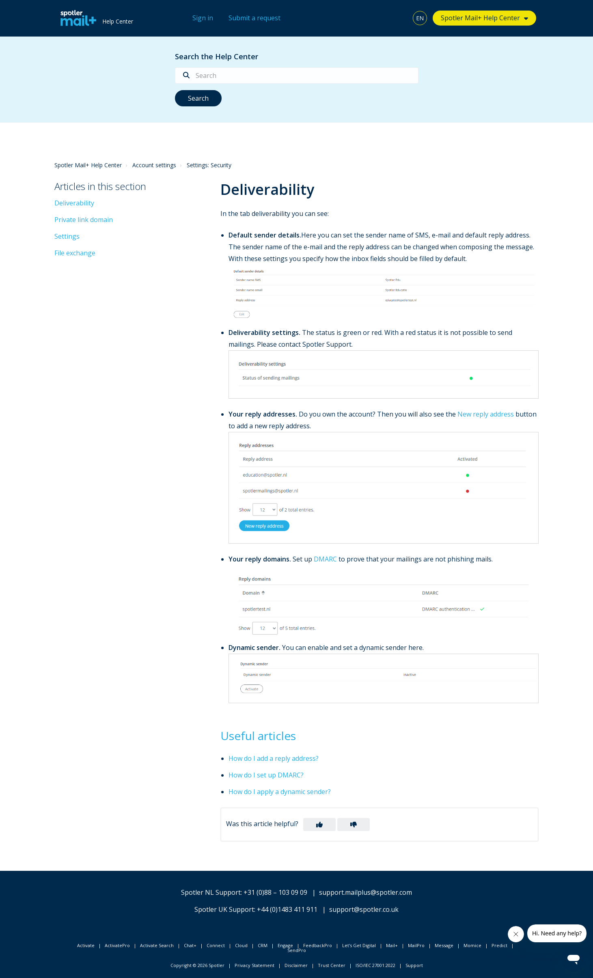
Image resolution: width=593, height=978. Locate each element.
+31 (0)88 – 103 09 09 (275, 892)
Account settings (154, 165)
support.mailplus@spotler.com (365, 892)
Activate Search (157, 945)
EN (420, 18)
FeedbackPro (317, 945)
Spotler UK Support (224, 909)
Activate (86, 945)
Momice (472, 945)
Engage (285, 945)
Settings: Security (209, 165)
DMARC (325, 559)
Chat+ (190, 945)
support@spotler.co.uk (364, 909)
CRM (262, 945)
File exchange (74, 252)
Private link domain (83, 219)
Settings (67, 236)
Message (444, 945)
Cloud (241, 945)
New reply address (485, 414)
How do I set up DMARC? (266, 775)
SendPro (296, 950)
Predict (499, 945)
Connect (216, 945)
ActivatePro (117, 945)
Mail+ (392, 945)
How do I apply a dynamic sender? (280, 791)
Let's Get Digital (359, 945)
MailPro (416, 945)
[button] (319, 824)
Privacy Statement (254, 965)
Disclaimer (296, 965)
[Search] (296, 75)
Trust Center (331, 965)
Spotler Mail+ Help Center (480, 17)
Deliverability (74, 203)
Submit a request (254, 17)
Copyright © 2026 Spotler (197, 965)
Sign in (202, 17)
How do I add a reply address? (274, 758)
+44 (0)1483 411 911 (287, 909)
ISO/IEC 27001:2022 (375, 965)
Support (414, 965)
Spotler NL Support (211, 892)
